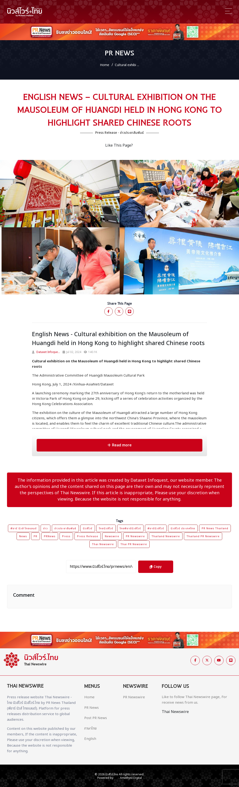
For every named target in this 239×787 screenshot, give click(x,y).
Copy (155, 565)
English (90, 738)
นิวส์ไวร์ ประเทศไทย (183, 528)
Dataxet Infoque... (48, 352)
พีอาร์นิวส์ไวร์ (156, 528)
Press (66, 536)
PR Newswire (135, 536)
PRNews (50, 536)
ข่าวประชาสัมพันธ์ (65, 528)
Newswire (112, 536)
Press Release (87, 536)
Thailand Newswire (165, 536)
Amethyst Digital (131, 778)
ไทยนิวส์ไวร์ (106, 528)
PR (35, 536)
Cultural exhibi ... (127, 65)
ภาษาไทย (90, 728)
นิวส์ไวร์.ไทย (111, 774)
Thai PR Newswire (133, 544)
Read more (119, 445)
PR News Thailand (215, 528)
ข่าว (45, 528)
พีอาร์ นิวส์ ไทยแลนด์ (24, 528)
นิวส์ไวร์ (87, 528)
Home (104, 65)
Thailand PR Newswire (203, 536)
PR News (91, 707)
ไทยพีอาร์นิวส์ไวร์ (130, 528)
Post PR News (95, 718)
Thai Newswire (103, 544)
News (23, 536)
